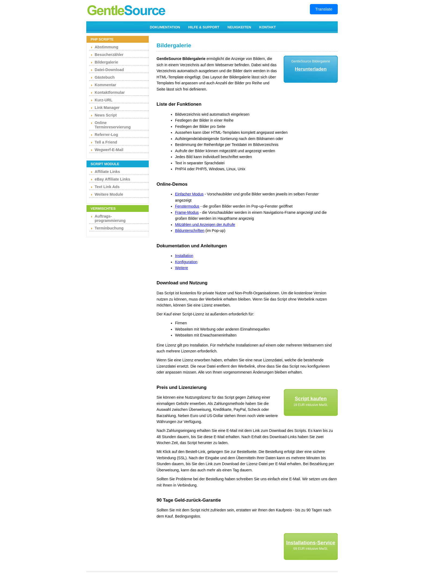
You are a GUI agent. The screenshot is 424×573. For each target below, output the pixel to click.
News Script (106, 115)
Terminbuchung (109, 228)
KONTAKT (267, 27)
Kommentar (105, 85)
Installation (184, 256)
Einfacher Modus (189, 194)
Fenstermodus (187, 206)
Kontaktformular (110, 92)
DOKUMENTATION (165, 27)
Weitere (181, 268)
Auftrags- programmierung (110, 218)
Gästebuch (105, 77)
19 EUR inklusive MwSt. (310, 405)
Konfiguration (186, 262)
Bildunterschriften (189, 230)
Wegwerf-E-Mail (109, 150)
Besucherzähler (109, 54)
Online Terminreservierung (113, 125)
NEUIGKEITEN (239, 27)
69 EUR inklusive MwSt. (310, 549)
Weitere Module (109, 194)
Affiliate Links (107, 171)
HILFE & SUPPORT (203, 27)
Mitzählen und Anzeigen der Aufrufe (205, 224)
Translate (323, 9)
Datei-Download (109, 70)
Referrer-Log (106, 134)
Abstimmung (106, 47)
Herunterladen (310, 69)
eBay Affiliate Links (112, 179)
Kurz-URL (103, 100)
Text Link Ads (107, 187)
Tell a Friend (106, 142)
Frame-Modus (187, 212)
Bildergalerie (106, 62)
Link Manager (107, 107)
